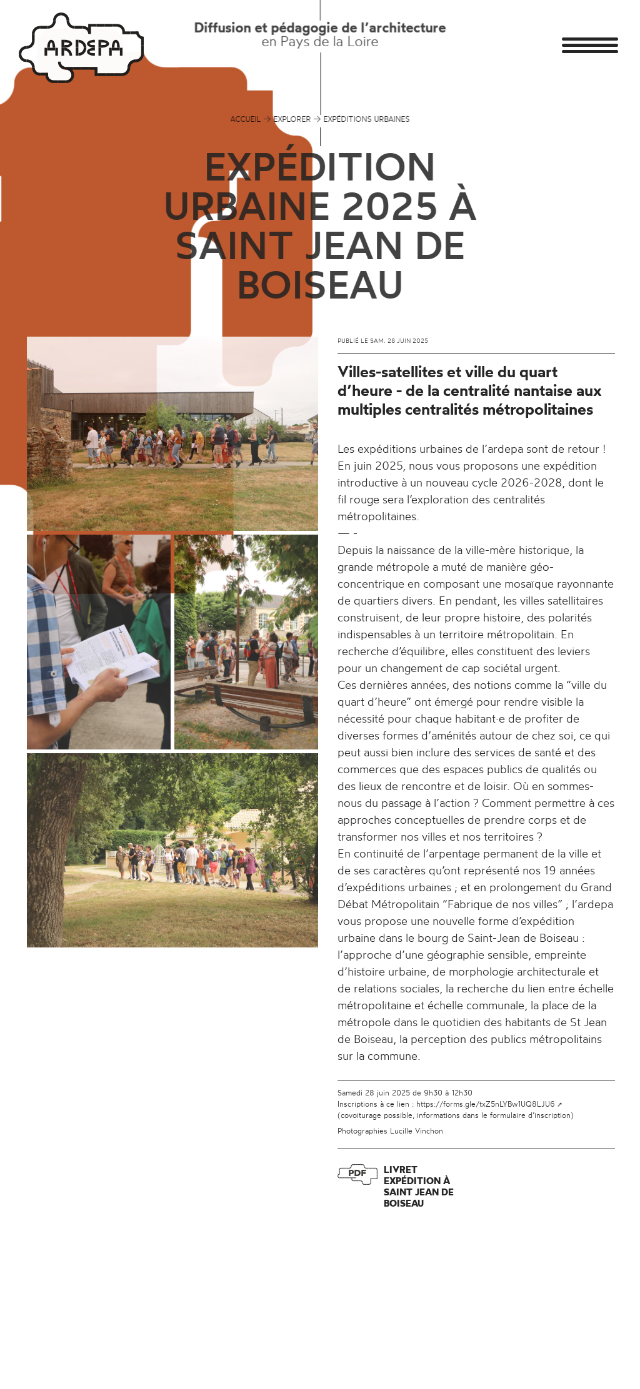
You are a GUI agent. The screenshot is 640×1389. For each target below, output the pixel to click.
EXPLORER (292, 119)
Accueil (246, 119)
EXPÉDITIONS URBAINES (367, 119)
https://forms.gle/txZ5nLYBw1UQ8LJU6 (485, 1104)
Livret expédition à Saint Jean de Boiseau (419, 1186)
